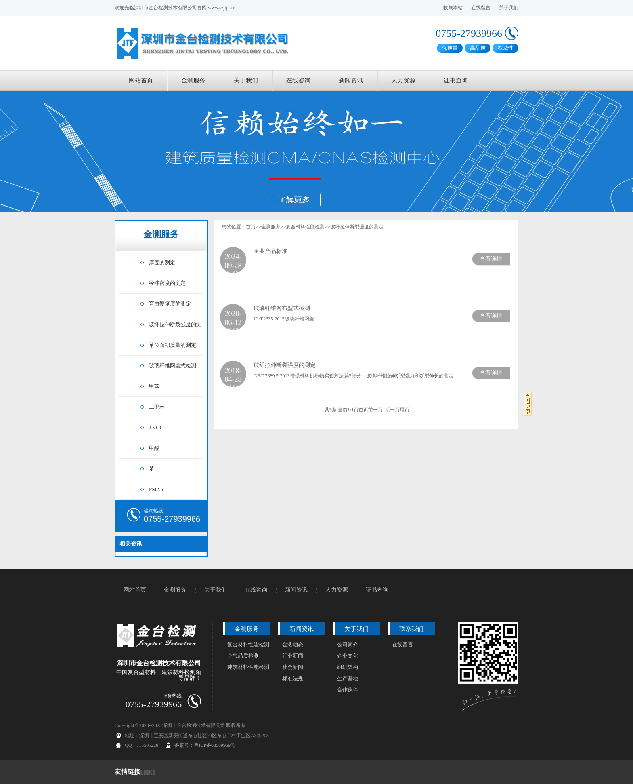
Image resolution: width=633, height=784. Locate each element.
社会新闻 (292, 667)
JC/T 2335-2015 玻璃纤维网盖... (286, 319)
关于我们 (508, 8)
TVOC (156, 427)
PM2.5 (156, 489)
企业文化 (347, 656)
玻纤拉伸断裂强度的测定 (357, 227)
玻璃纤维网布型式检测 (282, 308)
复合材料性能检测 (305, 227)
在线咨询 (298, 80)
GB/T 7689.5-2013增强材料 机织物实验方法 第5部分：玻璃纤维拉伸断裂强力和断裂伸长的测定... (355, 376)
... (255, 262)
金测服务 (193, 80)
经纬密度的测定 (167, 283)
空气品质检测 (243, 656)
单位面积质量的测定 (172, 345)
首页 (251, 227)
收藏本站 (453, 8)
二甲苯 (157, 407)
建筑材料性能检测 (248, 667)
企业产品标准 (270, 251)
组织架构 (347, 667)
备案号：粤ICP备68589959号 (204, 745)
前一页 (375, 410)
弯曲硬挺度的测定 (170, 304)
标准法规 (292, 678)
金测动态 (292, 644)
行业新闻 (292, 656)
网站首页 (141, 80)
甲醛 (154, 448)
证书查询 (456, 80)
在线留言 (480, 8)
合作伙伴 (347, 690)
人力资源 (403, 80)
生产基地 (347, 678)
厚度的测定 (162, 262)
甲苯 (154, 386)
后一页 (392, 410)
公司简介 (347, 644)
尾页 (404, 410)
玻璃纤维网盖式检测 (172, 365)
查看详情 (491, 259)
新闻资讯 (351, 80)
